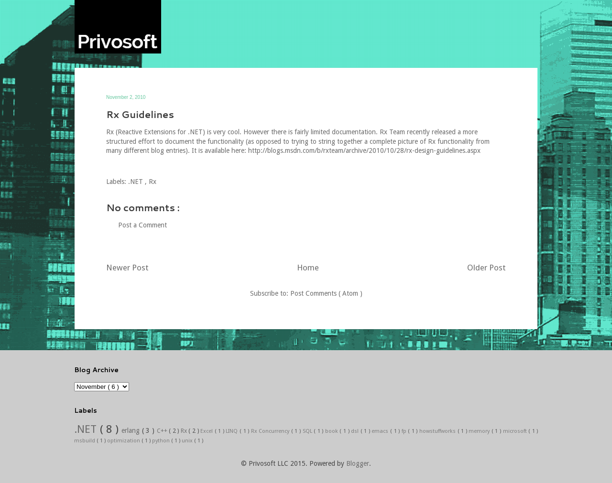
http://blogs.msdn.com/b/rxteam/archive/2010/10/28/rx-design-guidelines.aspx (364, 150)
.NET (136, 181)
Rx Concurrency (271, 431)
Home (308, 267)
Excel (207, 431)
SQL (308, 431)
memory (480, 431)
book (332, 431)
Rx (152, 181)
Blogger (357, 463)
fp (405, 431)
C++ (163, 430)
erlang (131, 430)
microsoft (516, 431)
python (161, 441)
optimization (124, 441)
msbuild (85, 441)
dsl (356, 431)
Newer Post (127, 267)
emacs (381, 431)
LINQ (233, 431)
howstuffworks (438, 431)
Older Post (486, 267)
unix (188, 441)
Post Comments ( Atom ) (326, 293)
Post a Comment (142, 225)
